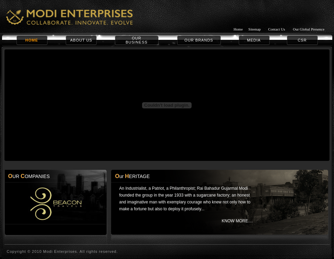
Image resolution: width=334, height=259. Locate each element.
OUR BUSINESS (137, 40)
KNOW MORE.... (237, 221)
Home (238, 29)
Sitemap (254, 29)
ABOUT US (81, 40)
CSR (302, 40)
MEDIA (254, 40)
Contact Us (276, 29)
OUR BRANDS (198, 40)
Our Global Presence (308, 29)
